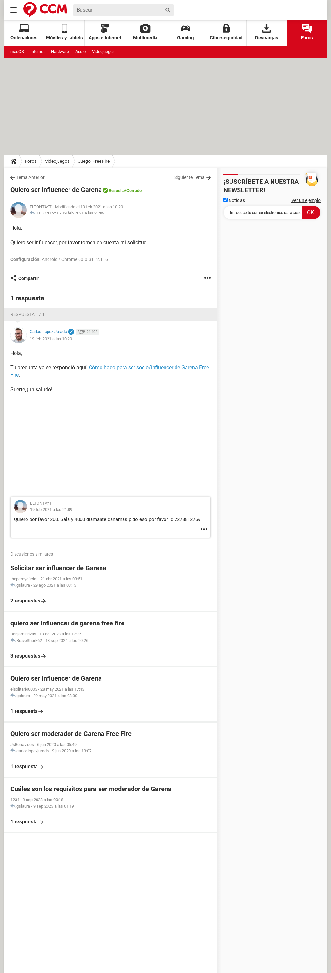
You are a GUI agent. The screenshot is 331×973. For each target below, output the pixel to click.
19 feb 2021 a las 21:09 (83, 213)
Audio (80, 51)
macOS (17, 51)
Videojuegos (103, 51)
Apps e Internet (105, 32)
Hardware (60, 51)
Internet (37, 51)
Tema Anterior (30, 177)
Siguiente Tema (189, 177)
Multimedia (145, 32)
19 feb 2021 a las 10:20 (51, 338)
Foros (307, 32)
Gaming (185, 32)
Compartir (28, 278)
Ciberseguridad (226, 32)
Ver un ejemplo (306, 200)
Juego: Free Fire (94, 161)
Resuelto (117, 190)
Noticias (234, 200)
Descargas (266, 32)
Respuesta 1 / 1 (27, 314)
